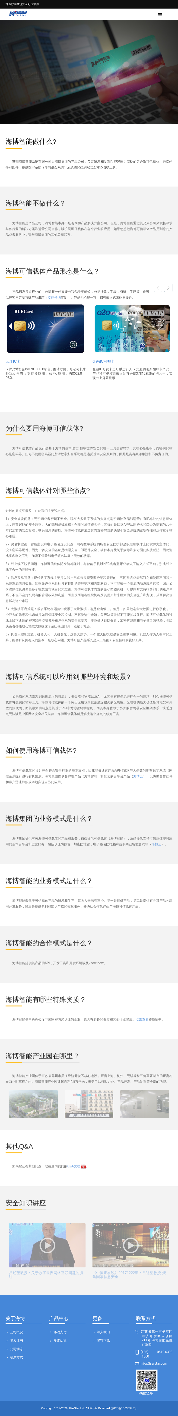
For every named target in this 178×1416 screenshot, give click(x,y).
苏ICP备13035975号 (124, 1408)
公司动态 (16, 1349)
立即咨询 (54, 297)
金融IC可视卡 (103, 361)
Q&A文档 (76, 1163)
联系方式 (16, 1357)
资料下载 (103, 1340)
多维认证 (60, 1340)
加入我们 (103, 1332)
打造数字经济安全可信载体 (22, 4)
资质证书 (16, 1340)
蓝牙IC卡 (13, 361)
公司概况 (16, 1332)
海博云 (138, 773)
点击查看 (142, 1016)
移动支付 (60, 1332)
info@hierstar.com (154, 1363)
